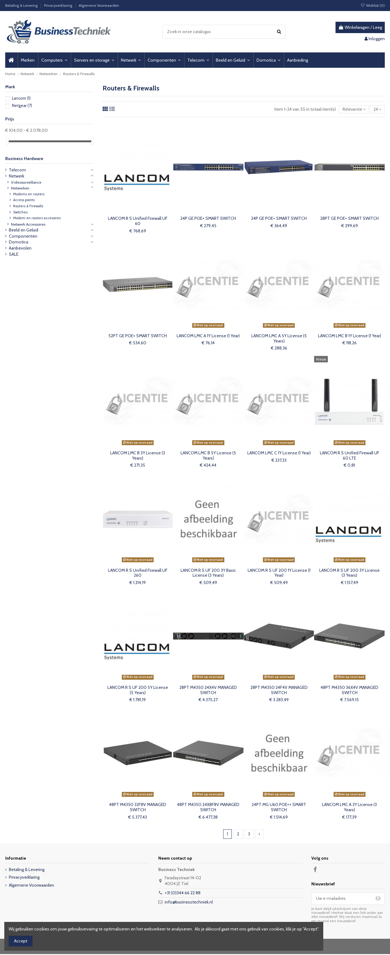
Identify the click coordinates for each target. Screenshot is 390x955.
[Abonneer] (378, 899)
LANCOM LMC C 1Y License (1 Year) (279, 453)
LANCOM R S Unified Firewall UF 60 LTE (349, 456)
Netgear (22, 105)
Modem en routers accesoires (37, 218)
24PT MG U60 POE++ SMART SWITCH (279, 807)
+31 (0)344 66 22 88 (183, 893)
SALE (13, 254)
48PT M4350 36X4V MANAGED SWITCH (349, 690)
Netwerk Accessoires (28, 224)
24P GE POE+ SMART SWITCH (208, 219)
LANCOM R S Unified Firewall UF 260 (137, 573)
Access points (24, 200)
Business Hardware (24, 158)
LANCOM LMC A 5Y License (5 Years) (279, 339)
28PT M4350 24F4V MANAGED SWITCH (279, 690)
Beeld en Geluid (23, 230)
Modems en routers (28, 194)
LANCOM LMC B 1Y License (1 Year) (349, 336)
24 (377, 109)
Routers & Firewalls (28, 206)
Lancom (21, 98)
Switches (20, 212)
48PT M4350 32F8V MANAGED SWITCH (137, 807)
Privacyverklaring (58, 5)
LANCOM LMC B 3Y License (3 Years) (137, 456)
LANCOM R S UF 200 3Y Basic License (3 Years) (208, 573)
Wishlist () (373, 5)
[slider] (7, 141)
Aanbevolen (20, 248)
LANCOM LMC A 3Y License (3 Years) (349, 807)
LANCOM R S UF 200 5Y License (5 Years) (137, 690)
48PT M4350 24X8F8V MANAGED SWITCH (208, 807)
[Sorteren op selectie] (352, 109)
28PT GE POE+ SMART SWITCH (349, 219)
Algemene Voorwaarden (99, 5)
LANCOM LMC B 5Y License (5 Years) (208, 456)
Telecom (17, 170)
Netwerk (16, 176)
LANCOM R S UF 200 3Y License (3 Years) (349, 573)
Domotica (18, 242)
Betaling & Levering (22, 5)
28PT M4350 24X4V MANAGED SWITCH (208, 690)
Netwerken (20, 188)
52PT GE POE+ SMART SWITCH (137, 336)
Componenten (23, 236)
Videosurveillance (26, 182)
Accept (20, 941)
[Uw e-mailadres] (342, 899)
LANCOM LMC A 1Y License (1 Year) (208, 336)
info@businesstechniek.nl (189, 903)
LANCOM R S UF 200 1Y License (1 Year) (279, 573)
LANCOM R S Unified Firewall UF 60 (137, 221)
